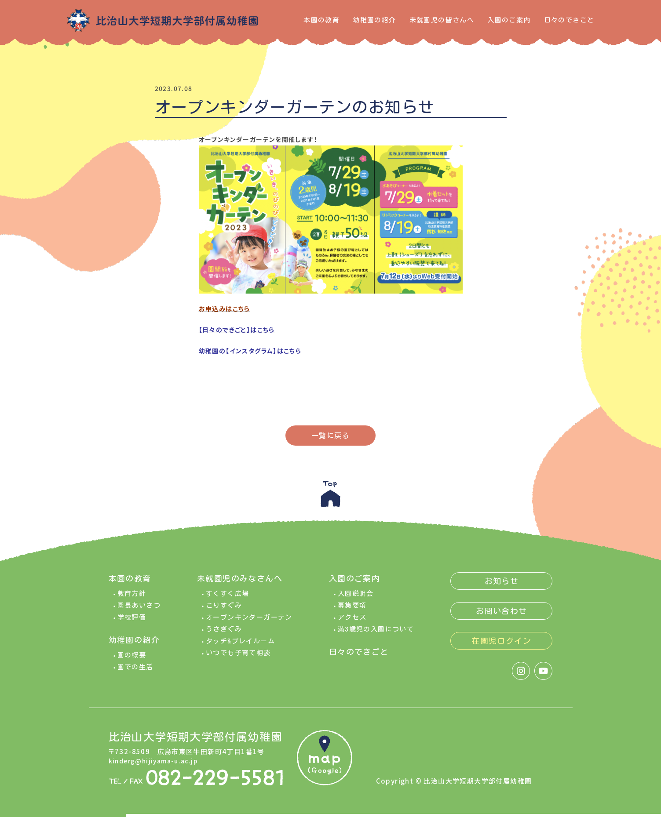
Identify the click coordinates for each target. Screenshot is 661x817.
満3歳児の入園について (376, 632)
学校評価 (131, 620)
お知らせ (502, 584)
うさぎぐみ (224, 632)
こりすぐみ (224, 608)
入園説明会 (356, 596)
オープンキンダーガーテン (249, 620)
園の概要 (131, 658)
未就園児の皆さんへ (442, 20)
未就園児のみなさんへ (239, 581)
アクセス (352, 620)
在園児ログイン (501, 644)
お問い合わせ (501, 614)
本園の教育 (321, 20)
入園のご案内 (508, 20)
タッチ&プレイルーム (240, 644)
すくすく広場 (227, 596)
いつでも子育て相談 (238, 656)
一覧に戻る (330, 435)
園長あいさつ (139, 608)
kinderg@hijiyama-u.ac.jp (157, 764)
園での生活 (135, 670)
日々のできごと (569, 20)
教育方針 (131, 596)
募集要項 (352, 608)
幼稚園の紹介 (374, 20)
